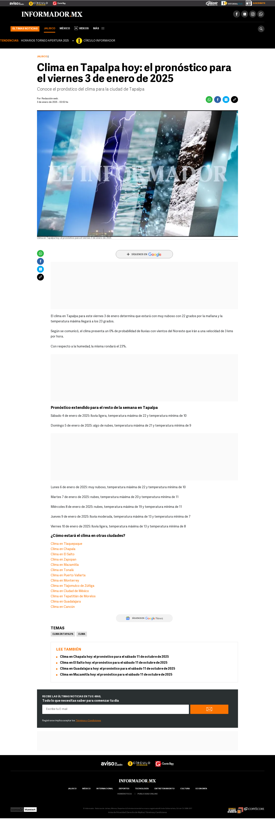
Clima (81, 634)
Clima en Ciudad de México (70, 591)
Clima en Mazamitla (65, 565)
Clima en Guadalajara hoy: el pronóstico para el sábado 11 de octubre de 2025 (117, 668)
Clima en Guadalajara (66, 601)
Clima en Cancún (63, 607)
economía (201, 789)
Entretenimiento (165, 789)
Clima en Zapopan (63, 559)
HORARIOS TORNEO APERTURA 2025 (45, 40)
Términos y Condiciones (88, 721)
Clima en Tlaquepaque (66, 544)
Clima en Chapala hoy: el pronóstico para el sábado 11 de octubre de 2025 (114, 657)
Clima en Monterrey (65, 580)
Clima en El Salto (63, 554)
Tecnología (142, 789)
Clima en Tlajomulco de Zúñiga (72, 586)
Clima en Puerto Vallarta (68, 575)
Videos (81, 28)
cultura (185, 789)
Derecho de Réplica (135, 813)
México (65, 28)
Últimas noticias (25, 28)
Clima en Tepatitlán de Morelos (73, 596)
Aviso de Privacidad (117, 813)
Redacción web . (50, 99)
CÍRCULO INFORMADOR (99, 40)
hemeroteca (124, 794)
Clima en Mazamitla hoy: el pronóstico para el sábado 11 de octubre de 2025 (116, 674)
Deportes (124, 789)
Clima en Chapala (63, 549)
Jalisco (49, 28)
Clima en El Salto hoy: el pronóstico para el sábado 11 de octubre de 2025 (113, 663)
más (98, 28)
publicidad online (148, 794)
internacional (104, 789)
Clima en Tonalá (62, 570)
